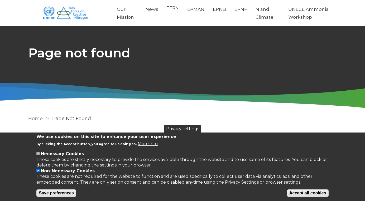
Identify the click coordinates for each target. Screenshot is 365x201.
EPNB (219, 9)
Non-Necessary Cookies (68, 170)
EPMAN (195, 9)
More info (148, 143)
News (151, 9)
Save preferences (56, 193)
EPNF (240, 9)
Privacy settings (182, 128)
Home (35, 118)
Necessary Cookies (62, 153)
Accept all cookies (307, 193)
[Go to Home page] (68, 13)
